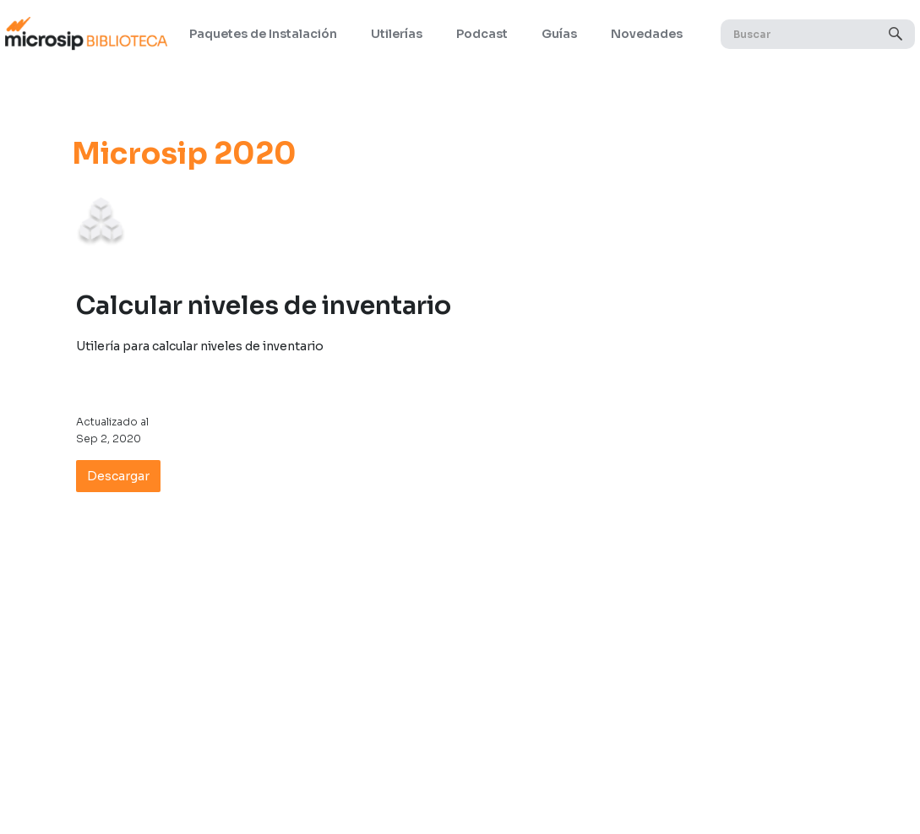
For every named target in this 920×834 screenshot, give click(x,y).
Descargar (118, 476)
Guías (559, 33)
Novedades (647, 33)
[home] (86, 34)
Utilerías (396, 33)
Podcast (482, 33)
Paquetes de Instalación (263, 33)
